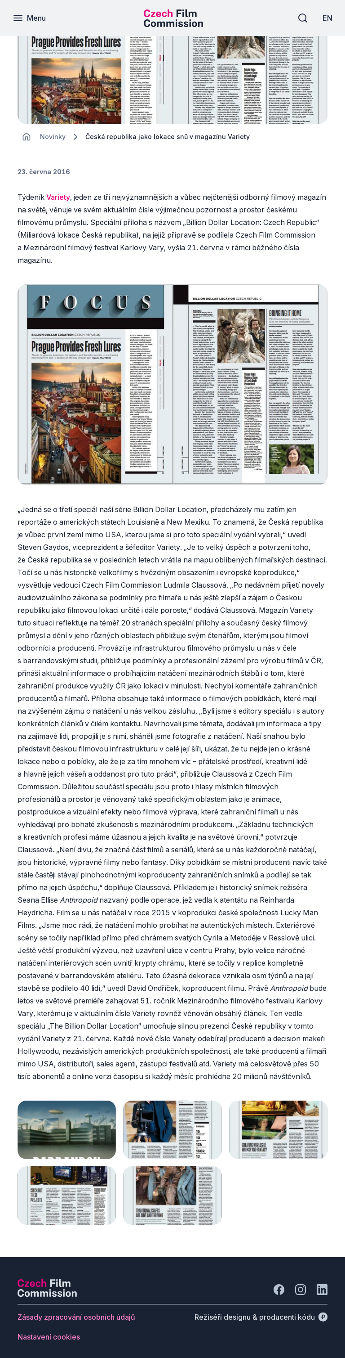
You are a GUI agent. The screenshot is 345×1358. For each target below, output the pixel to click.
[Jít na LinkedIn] (322, 1284)
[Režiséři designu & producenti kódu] (261, 1311)
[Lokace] (53, 136)
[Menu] (30, 18)
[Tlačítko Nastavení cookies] (49, 1331)
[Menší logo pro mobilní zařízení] (173, 24)
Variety (58, 197)
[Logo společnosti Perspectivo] (47, 1288)
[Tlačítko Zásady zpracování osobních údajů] (76, 1311)
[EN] (327, 18)
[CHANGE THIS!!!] (26, 137)
